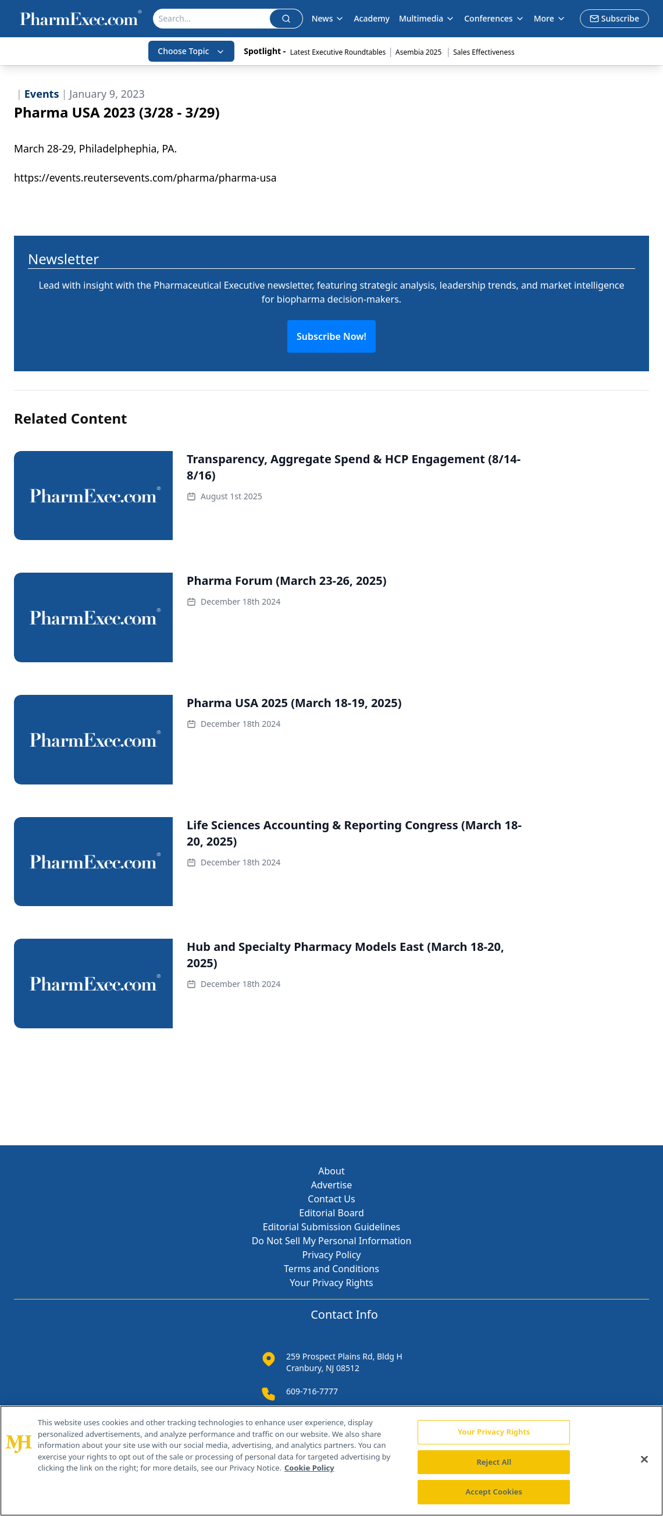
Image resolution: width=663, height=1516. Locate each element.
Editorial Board (331, 1212)
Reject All (493, 1462)
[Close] (644, 1459)
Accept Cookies (493, 1491)
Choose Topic (191, 50)
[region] (331, 1460)
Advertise (331, 1184)
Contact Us (331, 1198)
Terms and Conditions (331, 1268)
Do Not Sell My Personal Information (332, 1240)
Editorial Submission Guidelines (331, 1226)
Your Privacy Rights (331, 1282)
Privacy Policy (331, 1254)
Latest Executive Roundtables (338, 52)
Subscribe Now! (331, 336)
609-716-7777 (312, 1391)
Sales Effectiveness (483, 52)
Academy (371, 18)
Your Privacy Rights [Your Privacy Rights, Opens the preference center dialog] (494, 1431)
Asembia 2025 (419, 52)
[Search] (211, 18)
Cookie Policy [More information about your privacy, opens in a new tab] (309, 1467)
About (331, 1170)
